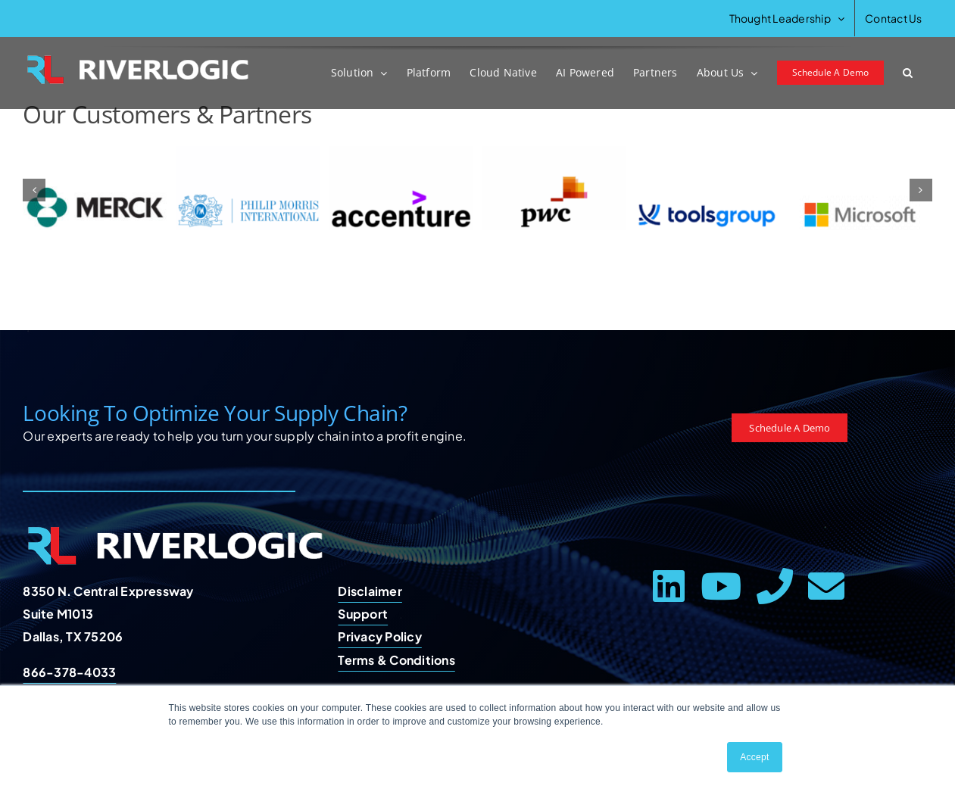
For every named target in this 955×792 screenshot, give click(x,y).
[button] (908, 72)
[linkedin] (669, 586)
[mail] (826, 586)
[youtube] (721, 586)
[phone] (775, 586)
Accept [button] (754, 757)
